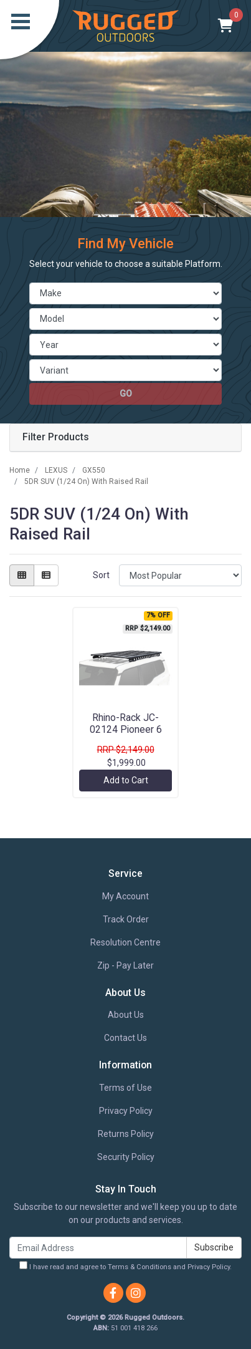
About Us (126, 1015)
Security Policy (125, 1157)
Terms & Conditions (139, 1267)
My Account (125, 896)
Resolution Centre (125, 942)
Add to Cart (125, 780)
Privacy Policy (126, 1111)
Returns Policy (126, 1134)
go (126, 394)
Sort (101, 575)
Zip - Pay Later (125, 965)
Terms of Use (125, 1088)
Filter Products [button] (55, 437)
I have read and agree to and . (125, 1266)
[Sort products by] (180, 575)
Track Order (126, 919)
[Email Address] (98, 1248)
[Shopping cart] (226, 26)
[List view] (46, 575)
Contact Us (125, 1038)
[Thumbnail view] (21, 575)
